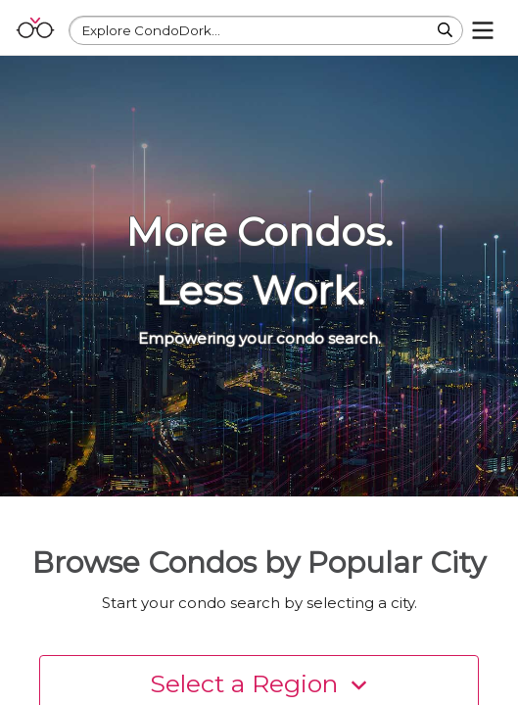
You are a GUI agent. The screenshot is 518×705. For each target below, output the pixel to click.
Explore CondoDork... (151, 30)
